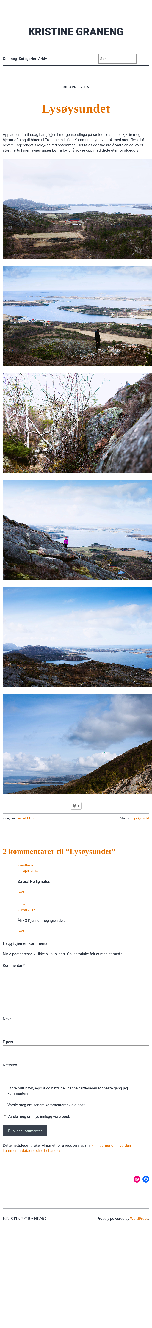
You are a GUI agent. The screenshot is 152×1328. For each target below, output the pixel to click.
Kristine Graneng (76, 32)
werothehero (27, 865)
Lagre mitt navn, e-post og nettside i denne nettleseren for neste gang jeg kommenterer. (67, 1091)
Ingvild (23, 904)
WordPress (139, 1218)
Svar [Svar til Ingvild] (21, 931)
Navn (8, 1019)
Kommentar (14, 965)
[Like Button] (74, 806)
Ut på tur (33, 818)
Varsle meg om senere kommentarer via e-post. (46, 1105)
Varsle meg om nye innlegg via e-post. (38, 1116)
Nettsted (10, 1065)
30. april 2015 (28, 871)
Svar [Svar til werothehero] (21, 892)
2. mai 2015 (26, 910)
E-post (9, 1042)
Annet (22, 818)
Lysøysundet (76, 108)
